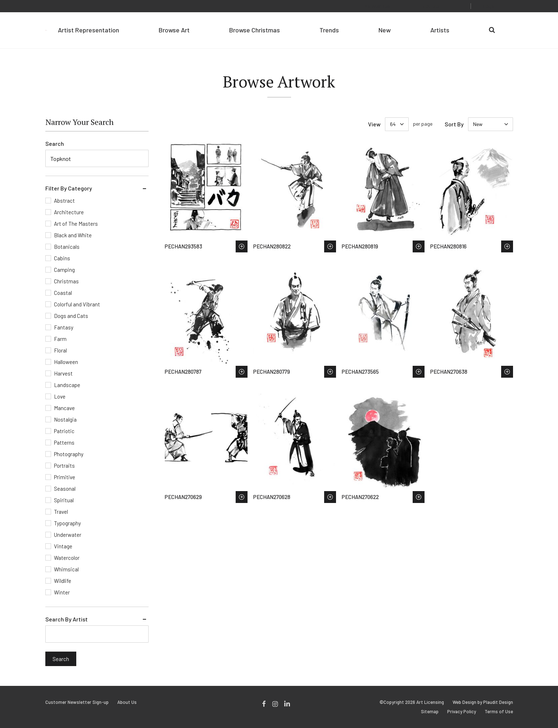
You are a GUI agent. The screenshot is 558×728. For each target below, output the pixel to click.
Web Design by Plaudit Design (483, 702)
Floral (60, 350)
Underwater (67, 534)
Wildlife (62, 581)
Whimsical (66, 569)
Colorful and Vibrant (77, 304)
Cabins (62, 258)
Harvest (63, 373)
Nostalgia (65, 419)
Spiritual (64, 500)
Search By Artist (66, 619)
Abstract (64, 200)
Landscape (67, 385)
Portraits (64, 465)
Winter (62, 592)
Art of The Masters (76, 223)
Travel (61, 511)
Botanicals (67, 246)
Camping (64, 269)
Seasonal (65, 488)
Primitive (64, 477)
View (374, 124)
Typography (67, 523)
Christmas (66, 281)
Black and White (73, 235)
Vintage (63, 546)
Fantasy (63, 327)
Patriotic (64, 431)
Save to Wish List (242, 246)
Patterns (64, 442)
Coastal (63, 292)
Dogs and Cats (71, 316)
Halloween (66, 362)
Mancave (64, 408)
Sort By (454, 124)
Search (54, 143)
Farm (60, 339)
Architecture (69, 212)
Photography (68, 454)
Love (59, 396)
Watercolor (67, 557)
